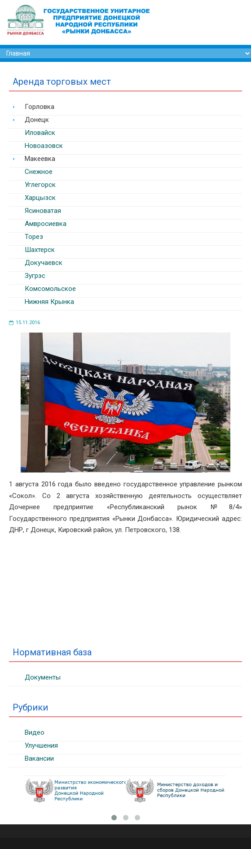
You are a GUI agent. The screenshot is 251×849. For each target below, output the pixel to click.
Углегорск (40, 185)
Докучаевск (43, 263)
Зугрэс (35, 276)
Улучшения (41, 745)
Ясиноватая (43, 211)
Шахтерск (40, 250)
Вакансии (39, 758)
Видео (34, 732)
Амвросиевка (45, 224)
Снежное (39, 172)
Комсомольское (50, 289)
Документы (43, 677)
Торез (34, 237)
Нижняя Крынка (49, 302)
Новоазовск (44, 146)
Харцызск (40, 198)
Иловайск (40, 133)
